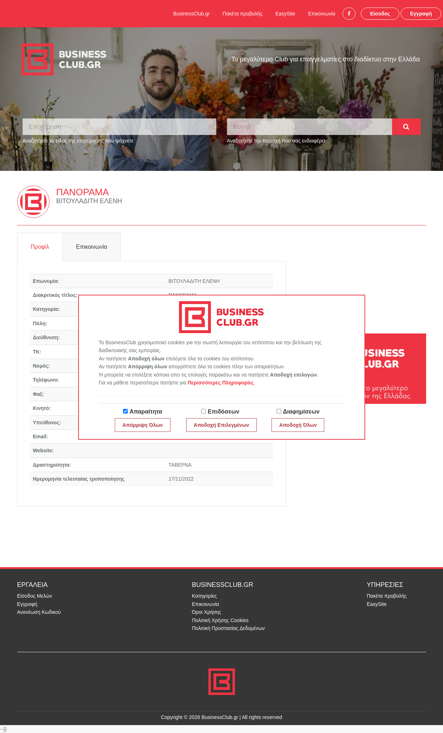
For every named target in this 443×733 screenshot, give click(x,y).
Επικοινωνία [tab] (91, 247)
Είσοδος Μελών (34, 596)
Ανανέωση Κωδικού (39, 612)
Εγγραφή (421, 14)
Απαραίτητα (145, 411)
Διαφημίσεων (301, 411)
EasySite (285, 14)
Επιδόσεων (223, 411)
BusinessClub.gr (191, 14)
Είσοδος (380, 14)
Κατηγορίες (204, 596)
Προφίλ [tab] (40, 247)
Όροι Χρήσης (206, 612)
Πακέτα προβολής (243, 14)
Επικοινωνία (321, 14)
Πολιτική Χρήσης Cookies (220, 620)
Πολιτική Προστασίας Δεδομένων (228, 628)
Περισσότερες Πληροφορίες (221, 383)
